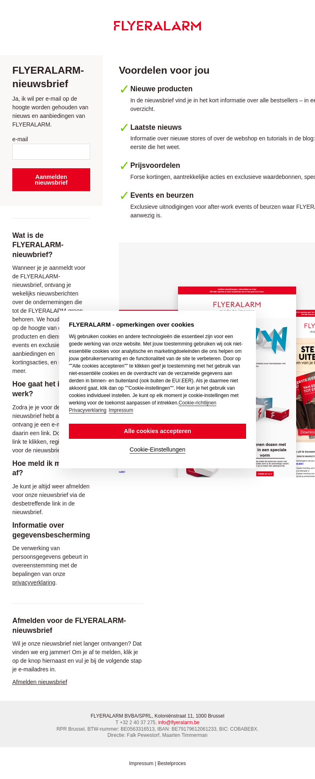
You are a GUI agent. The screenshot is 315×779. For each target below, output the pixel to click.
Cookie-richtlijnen (197, 403)
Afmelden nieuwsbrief (39, 682)
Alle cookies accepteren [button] (157, 431)
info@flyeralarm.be (179, 722)
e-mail (20, 139)
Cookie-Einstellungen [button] (157, 449)
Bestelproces (172, 763)
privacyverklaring (33, 582)
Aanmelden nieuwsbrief (51, 180)
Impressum (141, 763)
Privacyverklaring (87, 410)
